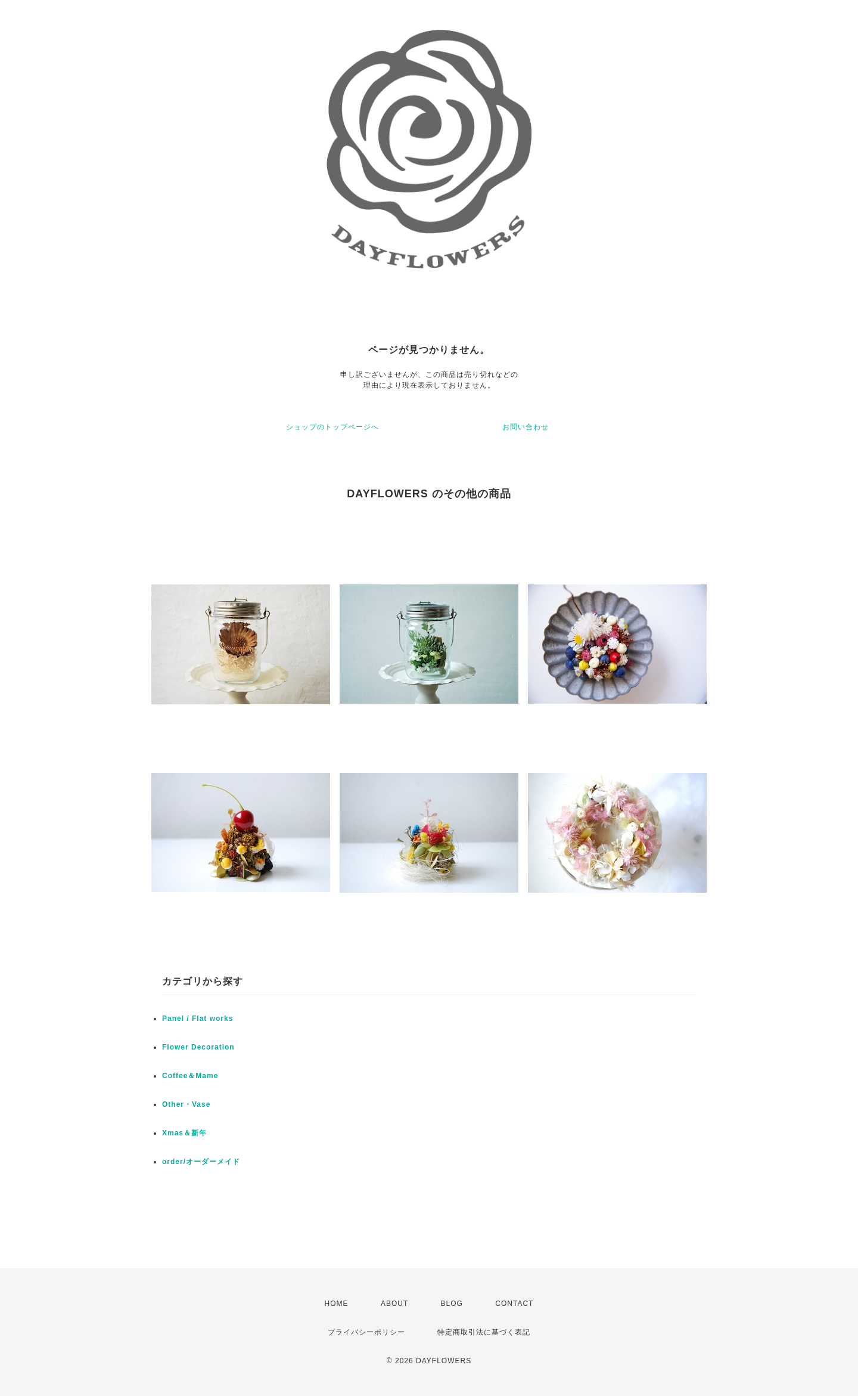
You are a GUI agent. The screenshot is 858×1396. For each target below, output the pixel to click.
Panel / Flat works (197, 1018)
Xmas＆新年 (184, 1133)
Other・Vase (186, 1104)
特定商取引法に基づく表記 (483, 1332)
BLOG (452, 1303)
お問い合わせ (525, 427)
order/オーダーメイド (201, 1161)
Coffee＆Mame (190, 1076)
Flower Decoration (198, 1047)
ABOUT (394, 1303)
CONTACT (514, 1303)
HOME (337, 1303)
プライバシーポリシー (366, 1332)
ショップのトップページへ (332, 427)
